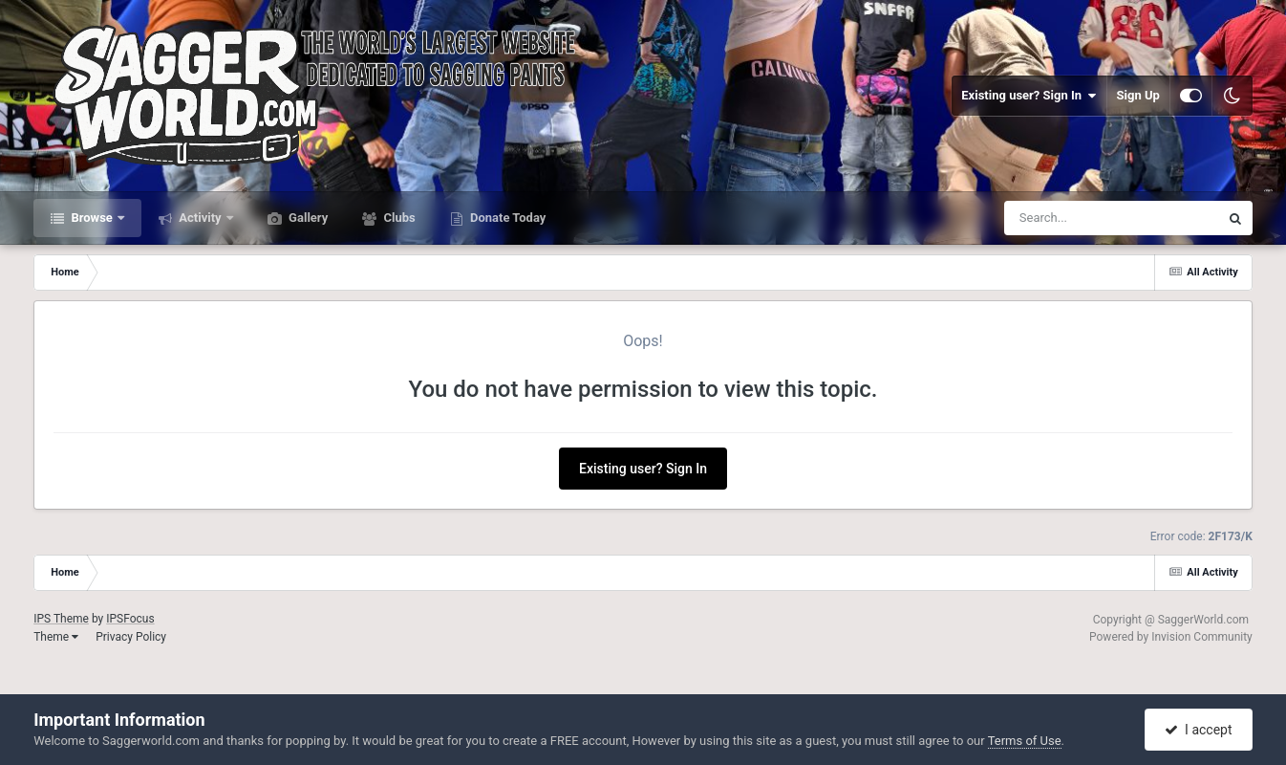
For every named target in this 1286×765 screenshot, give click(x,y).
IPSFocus (130, 618)
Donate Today (507, 217)
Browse (92, 217)
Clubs (397, 217)
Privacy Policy (131, 637)
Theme (55, 637)
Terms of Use (1024, 740)
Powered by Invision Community (1171, 637)
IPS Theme (61, 618)
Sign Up (1138, 95)
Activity (200, 217)
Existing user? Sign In (1028, 96)
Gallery (307, 217)
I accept (1198, 729)
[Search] (1063, 218)
